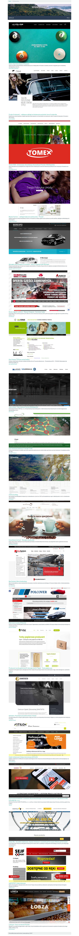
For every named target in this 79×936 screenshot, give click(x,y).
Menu (68, 17)
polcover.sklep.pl (12, 627)
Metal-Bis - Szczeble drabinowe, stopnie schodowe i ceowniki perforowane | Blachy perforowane (38, 842)
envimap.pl (11, 499)
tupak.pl (10, 672)
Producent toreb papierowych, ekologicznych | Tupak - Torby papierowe (30, 668)
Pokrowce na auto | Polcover (17, 623)
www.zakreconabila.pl (13, 68)
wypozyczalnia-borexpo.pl (15, 268)
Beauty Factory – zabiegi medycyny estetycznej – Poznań (26, 216)
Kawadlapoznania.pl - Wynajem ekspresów (21, 540)
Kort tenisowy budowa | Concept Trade (20, 448)
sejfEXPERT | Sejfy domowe (17, 883)
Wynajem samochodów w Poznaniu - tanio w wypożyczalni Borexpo (29, 264)
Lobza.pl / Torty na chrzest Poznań (19, 924)
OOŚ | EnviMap (13, 494)
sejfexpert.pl (11, 887)
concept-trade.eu (12, 453)
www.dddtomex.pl (13, 169)
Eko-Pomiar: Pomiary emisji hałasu (19, 359)
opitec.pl (11, 18)
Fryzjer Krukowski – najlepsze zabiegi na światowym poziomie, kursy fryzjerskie (33, 114)
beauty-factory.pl (13, 221)
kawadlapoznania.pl (13, 544)
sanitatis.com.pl (12, 720)
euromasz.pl (11, 316)
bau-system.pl (12, 586)
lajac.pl (10, 804)
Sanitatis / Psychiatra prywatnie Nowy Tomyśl (22, 715)
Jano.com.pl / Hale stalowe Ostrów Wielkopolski (23, 407)
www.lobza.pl (12, 929)
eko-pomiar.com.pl (13, 364)
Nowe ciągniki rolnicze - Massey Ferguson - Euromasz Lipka (27, 312)
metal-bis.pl (11, 846)
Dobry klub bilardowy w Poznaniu (19, 64)
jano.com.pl (11, 411)
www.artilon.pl (12, 761)
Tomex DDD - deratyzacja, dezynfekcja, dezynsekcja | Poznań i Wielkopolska (32, 165)
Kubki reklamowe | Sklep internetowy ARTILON (23, 757)
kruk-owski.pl (12, 119)
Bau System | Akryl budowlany (18, 581)
